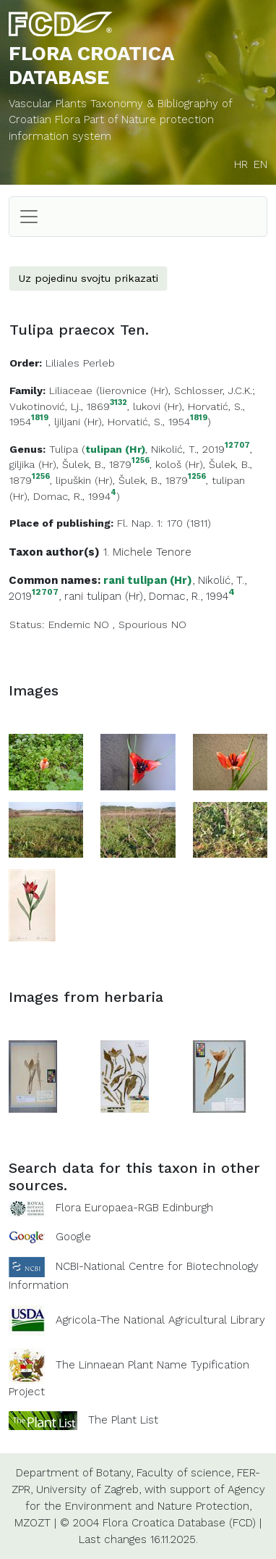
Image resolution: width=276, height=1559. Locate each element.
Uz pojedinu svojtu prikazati (88, 278)
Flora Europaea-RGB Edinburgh (134, 1207)
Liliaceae (70, 390)
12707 (237, 446)
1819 (39, 418)
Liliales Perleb (80, 363)
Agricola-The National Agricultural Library (160, 1319)
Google (73, 1236)
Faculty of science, (185, 1472)
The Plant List (123, 1419)
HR (241, 164)
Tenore (173, 552)
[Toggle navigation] (28, 216)
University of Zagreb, (88, 1489)
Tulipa (63, 449)
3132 (118, 403)
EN (260, 164)
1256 (140, 461)
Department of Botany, (74, 1472)
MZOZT (32, 1522)
